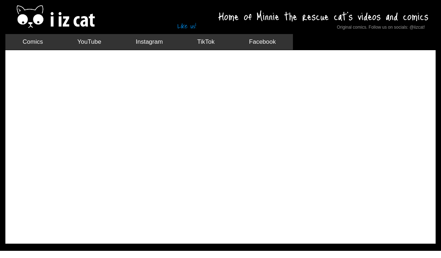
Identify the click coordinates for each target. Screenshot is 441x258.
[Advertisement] (143, 73)
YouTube (89, 41)
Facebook (262, 41)
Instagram (149, 41)
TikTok (206, 41)
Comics (33, 41)
